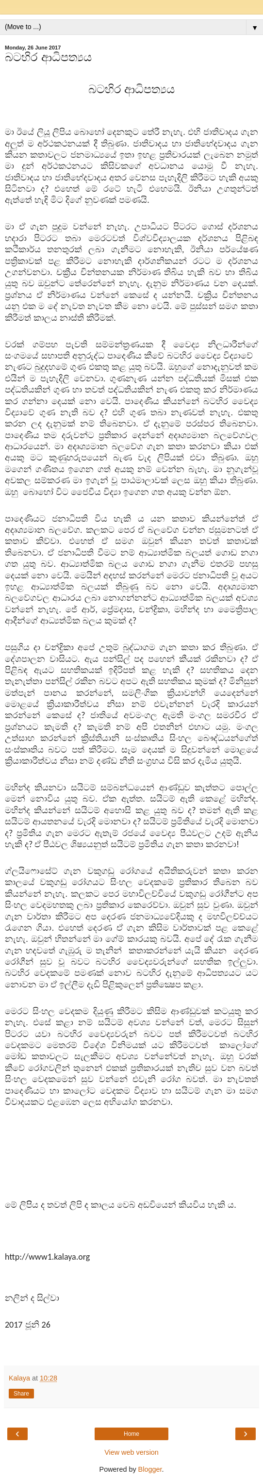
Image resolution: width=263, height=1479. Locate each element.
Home (131, 1433)
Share (21, 1393)
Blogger (150, 1469)
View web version (131, 1452)
